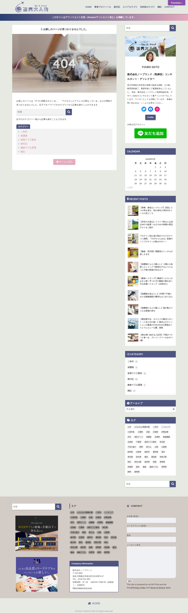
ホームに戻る (64, 161)
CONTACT (169, 7)
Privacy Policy (139, 587)
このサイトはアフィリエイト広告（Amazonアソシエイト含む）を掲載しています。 (94, 17)
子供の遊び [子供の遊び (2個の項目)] (132, 446)
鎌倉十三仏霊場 (28, 147)
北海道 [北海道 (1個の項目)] (130, 441)
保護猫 (24, 135)
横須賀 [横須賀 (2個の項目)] (153, 456)
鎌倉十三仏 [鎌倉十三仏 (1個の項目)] (154, 466)
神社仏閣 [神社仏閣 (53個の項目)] (137, 461)
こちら (142, 103)
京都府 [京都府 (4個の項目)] (155, 431)
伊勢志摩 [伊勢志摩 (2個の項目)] (164, 431)
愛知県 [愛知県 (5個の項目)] (155, 451)
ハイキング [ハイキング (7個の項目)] (166, 426)
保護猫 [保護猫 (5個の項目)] (148, 436)
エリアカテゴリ (130, 7)
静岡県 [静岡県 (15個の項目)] (136, 471)
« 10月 (130, 187)
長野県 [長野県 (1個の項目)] (163, 466)
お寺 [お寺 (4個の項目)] (129, 426)
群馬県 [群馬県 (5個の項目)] (162, 461)
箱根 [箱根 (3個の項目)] (154, 461)
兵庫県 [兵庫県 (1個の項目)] (157, 436)
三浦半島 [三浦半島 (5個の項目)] (131, 431)
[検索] (69, 112)
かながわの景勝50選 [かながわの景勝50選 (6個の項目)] (142, 426)
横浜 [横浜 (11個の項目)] (146, 456)
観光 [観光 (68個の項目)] (137, 466)
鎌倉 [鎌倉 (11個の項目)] (144, 466)
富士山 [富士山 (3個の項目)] (148, 446)
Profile (150, 117)
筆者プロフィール (102, 7)
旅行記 (117, 7)
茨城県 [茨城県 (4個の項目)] (130, 466)
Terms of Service (157, 587)
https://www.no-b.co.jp (82, 587)
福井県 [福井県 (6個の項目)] (147, 461)
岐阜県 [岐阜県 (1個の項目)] (130, 451)
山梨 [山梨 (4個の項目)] (156, 446)
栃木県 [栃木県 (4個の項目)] (138, 456)
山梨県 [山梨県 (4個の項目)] (163, 446)
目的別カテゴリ (147, 7)
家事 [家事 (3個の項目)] (141, 446)
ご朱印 (24, 131)
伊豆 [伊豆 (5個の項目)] (129, 436)
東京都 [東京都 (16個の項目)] (130, 456)
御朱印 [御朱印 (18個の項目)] (147, 451)
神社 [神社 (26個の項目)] (129, 461)
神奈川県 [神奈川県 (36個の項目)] (163, 456)
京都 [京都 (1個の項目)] (148, 431)
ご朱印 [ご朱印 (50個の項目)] (155, 426)
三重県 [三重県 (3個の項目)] (140, 431)
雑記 (159, 7)
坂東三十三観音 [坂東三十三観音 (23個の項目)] (150, 441)
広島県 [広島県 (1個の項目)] (138, 451)
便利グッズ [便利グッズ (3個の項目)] (138, 436)
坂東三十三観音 (28, 139)
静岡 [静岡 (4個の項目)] (129, 471)
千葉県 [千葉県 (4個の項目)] (138, 441)
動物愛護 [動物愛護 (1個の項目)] (166, 436)
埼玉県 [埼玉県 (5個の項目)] (162, 441)
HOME (88, 7)
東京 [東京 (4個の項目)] (163, 451)
